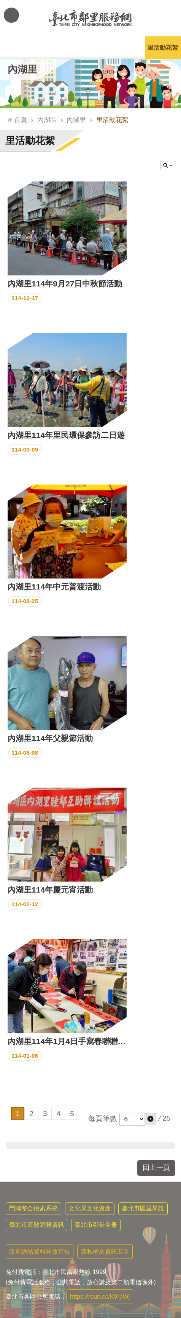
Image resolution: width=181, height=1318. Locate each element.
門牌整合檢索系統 (33, 1208)
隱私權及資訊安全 (105, 1251)
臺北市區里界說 (143, 1208)
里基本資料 (90, 47)
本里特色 (126, 47)
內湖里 (22, 69)
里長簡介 (54, 47)
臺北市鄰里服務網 (90, 18)
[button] (150, 1119)
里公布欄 (18, 47)
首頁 (20, 120)
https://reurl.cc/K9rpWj (100, 1296)
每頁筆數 (102, 1119)
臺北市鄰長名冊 (96, 1224)
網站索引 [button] (11, 15)
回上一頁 (156, 1167)
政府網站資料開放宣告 (39, 1251)
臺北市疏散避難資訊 (36, 1224)
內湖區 (47, 120)
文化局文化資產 (89, 1208)
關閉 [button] (167, 165)
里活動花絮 (163, 47)
